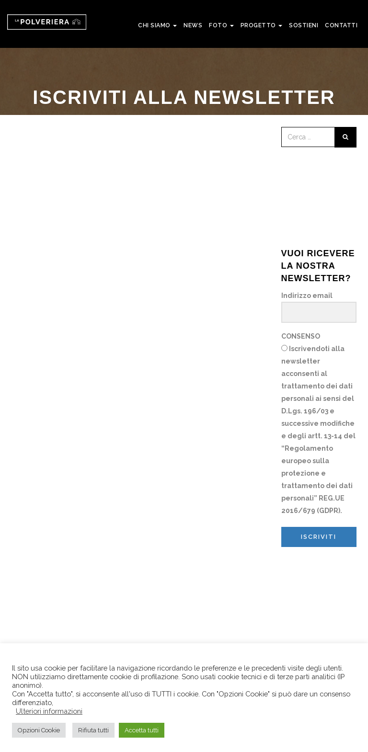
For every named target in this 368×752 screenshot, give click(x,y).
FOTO (221, 25)
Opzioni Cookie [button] (39, 730)
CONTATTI (341, 25)
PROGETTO (262, 25)
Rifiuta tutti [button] (93, 730)
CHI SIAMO (157, 25)
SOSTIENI (303, 25)
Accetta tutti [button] (142, 730)
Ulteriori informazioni (49, 711)
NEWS (193, 25)
